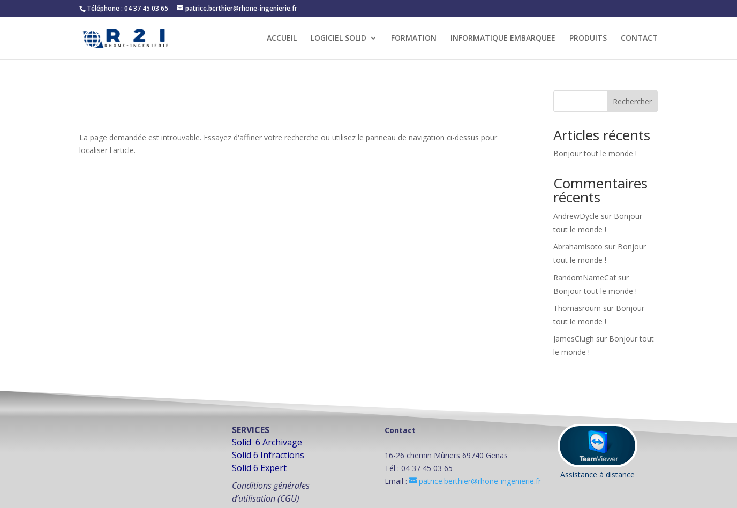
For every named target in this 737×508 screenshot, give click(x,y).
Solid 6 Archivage (267, 442)
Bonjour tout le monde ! (595, 153)
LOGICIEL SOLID (338, 38)
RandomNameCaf (584, 277)
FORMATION (414, 38)
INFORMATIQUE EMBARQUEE (502, 38)
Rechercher (632, 101)
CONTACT (639, 38)
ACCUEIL (282, 38)
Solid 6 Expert (259, 468)
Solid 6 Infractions (268, 455)
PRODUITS (588, 38)
